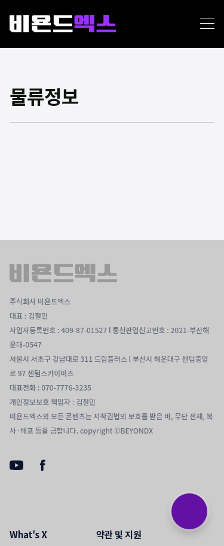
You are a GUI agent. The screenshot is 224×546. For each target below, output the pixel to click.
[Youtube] (16, 466)
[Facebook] (42, 468)
